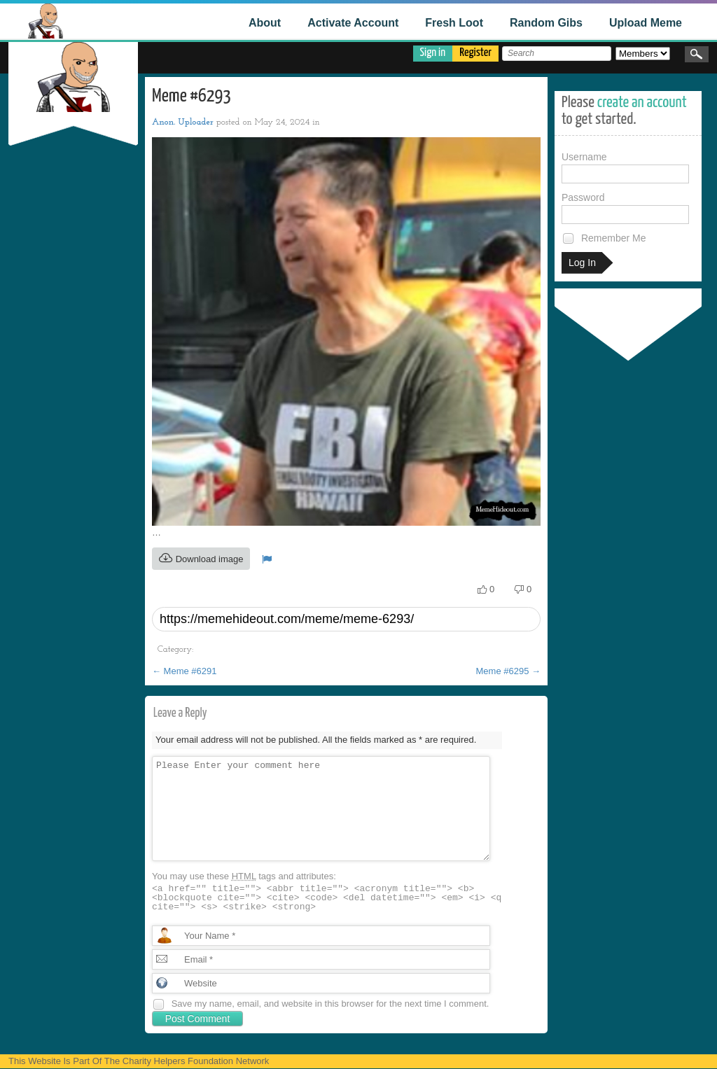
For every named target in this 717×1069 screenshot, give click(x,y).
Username (625, 167)
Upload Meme (645, 23)
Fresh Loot (454, 23)
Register (475, 53)
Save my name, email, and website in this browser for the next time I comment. (330, 1003)
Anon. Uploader (183, 122)
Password (625, 208)
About (265, 23)
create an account (642, 103)
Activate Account (352, 23)
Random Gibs (546, 23)
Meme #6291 (184, 671)
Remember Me (604, 238)
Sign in (433, 53)
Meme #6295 (508, 671)
